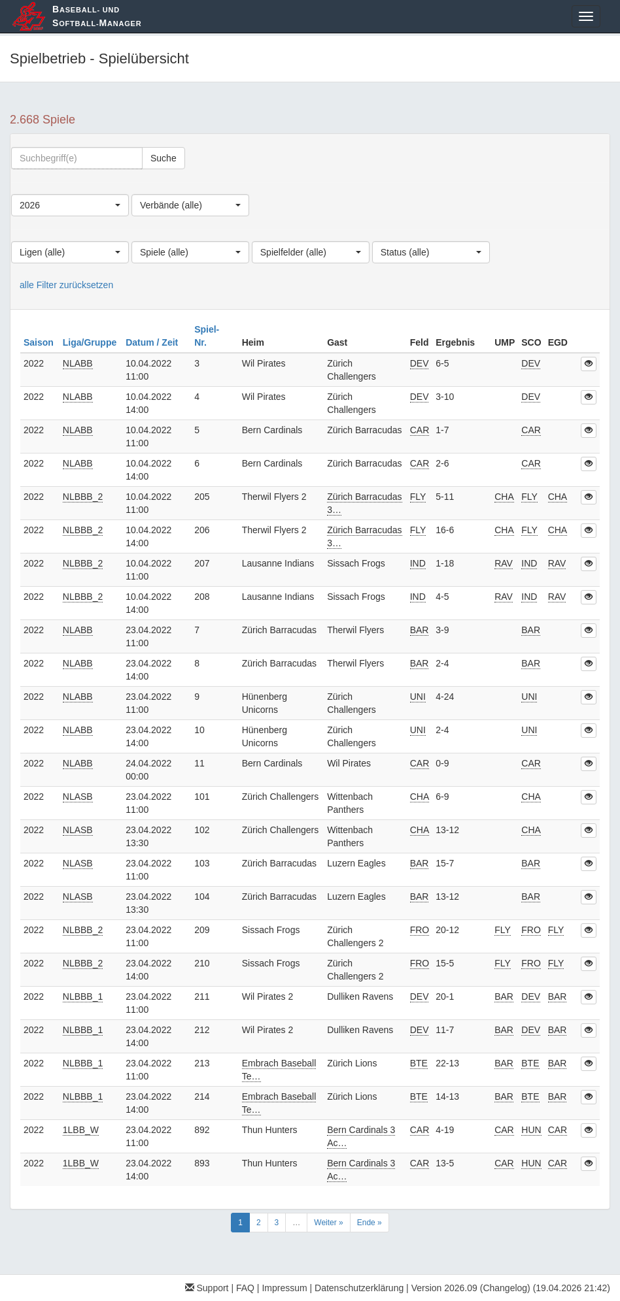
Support (207, 1288)
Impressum (284, 1288)
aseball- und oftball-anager (96, 16)
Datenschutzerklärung (359, 1288)
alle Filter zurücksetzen (66, 285)
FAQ (245, 1288)
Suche (163, 158)
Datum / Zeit (153, 342)
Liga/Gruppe (91, 342)
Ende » (369, 1222)
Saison (40, 342)
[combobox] (70, 205)
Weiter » (328, 1222)
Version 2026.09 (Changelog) (470, 1288)
